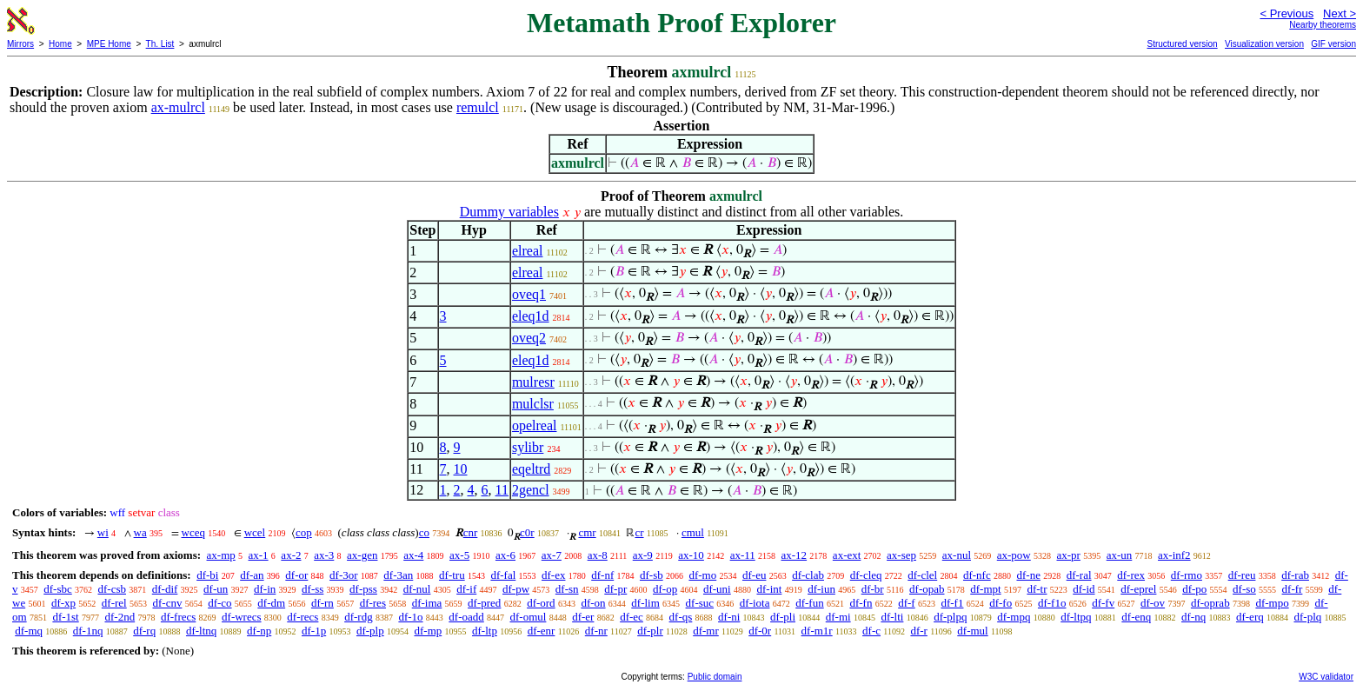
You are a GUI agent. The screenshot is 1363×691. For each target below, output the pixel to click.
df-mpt (985, 588)
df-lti (892, 616)
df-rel (114, 602)
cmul (693, 532)
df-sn (567, 588)
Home (60, 44)
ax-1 (259, 554)
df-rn (322, 602)
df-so (1244, 588)
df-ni (729, 616)
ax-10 (691, 554)
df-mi (838, 616)
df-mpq (1013, 616)
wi (103, 532)
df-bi (207, 574)
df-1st (65, 616)
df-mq (29, 630)
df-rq (144, 630)
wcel (255, 532)
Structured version (1182, 44)
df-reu (1242, 574)
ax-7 (552, 554)
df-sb (651, 574)
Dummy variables (509, 211)
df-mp (428, 630)
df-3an (398, 574)
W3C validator (1326, 676)
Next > (1339, 13)
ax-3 (324, 554)
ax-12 (794, 554)
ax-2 (291, 554)
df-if (466, 588)
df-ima (427, 602)
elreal (527, 250)
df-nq (1193, 616)
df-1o (410, 616)
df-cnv (167, 602)
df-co (219, 602)
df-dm (271, 602)
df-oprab (1210, 602)
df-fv (1103, 602)
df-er (583, 616)
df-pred (484, 602)
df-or (296, 574)
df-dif (165, 588)
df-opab (926, 588)
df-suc (700, 602)
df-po (1194, 588)
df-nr (596, 630)
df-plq (1307, 616)
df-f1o (1052, 602)
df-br (872, 588)
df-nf (602, 574)
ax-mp (221, 554)
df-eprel (1138, 588)
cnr (470, 532)
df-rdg (358, 616)
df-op (665, 588)
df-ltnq (201, 630)
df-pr (615, 588)
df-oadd (466, 616)
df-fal (502, 574)
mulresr (533, 382)
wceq (193, 532)
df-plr (650, 630)
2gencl (530, 489)
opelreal (534, 425)
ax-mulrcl (178, 107)
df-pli (782, 616)
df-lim (645, 602)
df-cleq (866, 574)
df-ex (553, 574)
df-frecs (178, 616)
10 (461, 469)
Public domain (715, 676)
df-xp (63, 602)
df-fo (1000, 602)
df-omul (528, 616)
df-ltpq (1075, 616)
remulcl (477, 107)
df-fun (809, 602)
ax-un (1120, 554)
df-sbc (57, 588)
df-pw (515, 588)
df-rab (1295, 574)
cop (304, 532)
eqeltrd (531, 469)
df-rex (1131, 574)
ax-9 (643, 554)
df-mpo (1271, 602)
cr (639, 532)
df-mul (972, 630)
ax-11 (742, 554)
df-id (1083, 588)
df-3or (343, 574)
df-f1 (952, 602)
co (424, 532)
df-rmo (1186, 574)
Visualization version (1264, 44)
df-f (906, 602)
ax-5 (459, 554)
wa (140, 532)
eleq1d (530, 316)
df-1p (314, 630)
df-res (373, 602)
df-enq (1136, 616)
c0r (527, 532)
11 (502, 489)
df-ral (1079, 574)
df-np (259, 630)
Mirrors (20, 44)
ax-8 (598, 554)
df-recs (302, 616)
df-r (919, 630)
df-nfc (977, 574)
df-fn (860, 602)
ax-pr (1068, 554)
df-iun (821, 588)
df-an (251, 574)
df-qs (681, 616)
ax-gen (362, 554)
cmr (586, 532)
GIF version (1333, 44)
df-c (871, 630)
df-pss (363, 588)
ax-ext (847, 554)
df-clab (808, 574)
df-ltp (484, 630)
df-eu (754, 574)
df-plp (370, 630)
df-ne (1028, 574)
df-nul (417, 588)
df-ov (1152, 602)
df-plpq (950, 616)
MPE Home (109, 44)
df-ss (312, 588)
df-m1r (817, 630)
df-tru (452, 574)
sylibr (527, 447)
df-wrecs (241, 616)
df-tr (1037, 588)
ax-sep (901, 554)
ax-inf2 (1174, 554)
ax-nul (956, 554)
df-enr (541, 630)
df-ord (541, 602)
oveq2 (529, 337)
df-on (593, 602)
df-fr (1292, 588)
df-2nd (119, 616)
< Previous (1286, 13)
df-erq (1250, 616)
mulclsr (533, 403)
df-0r (759, 630)
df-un (215, 588)
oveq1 (529, 294)
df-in (265, 588)
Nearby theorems (1322, 25)
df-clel (922, 574)
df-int (768, 588)
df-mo (702, 574)
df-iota (755, 602)
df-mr (706, 630)
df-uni (717, 588)
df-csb (112, 588)
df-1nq (88, 630)
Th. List (160, 44)
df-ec (631, 616)
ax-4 (413, 554)
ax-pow (1014, 554)
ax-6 (505, 554)
